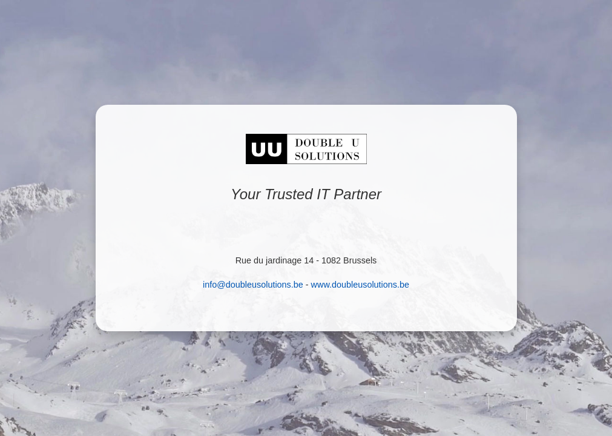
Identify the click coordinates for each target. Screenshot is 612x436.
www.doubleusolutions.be (360, 284)
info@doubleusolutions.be (253, 284)
